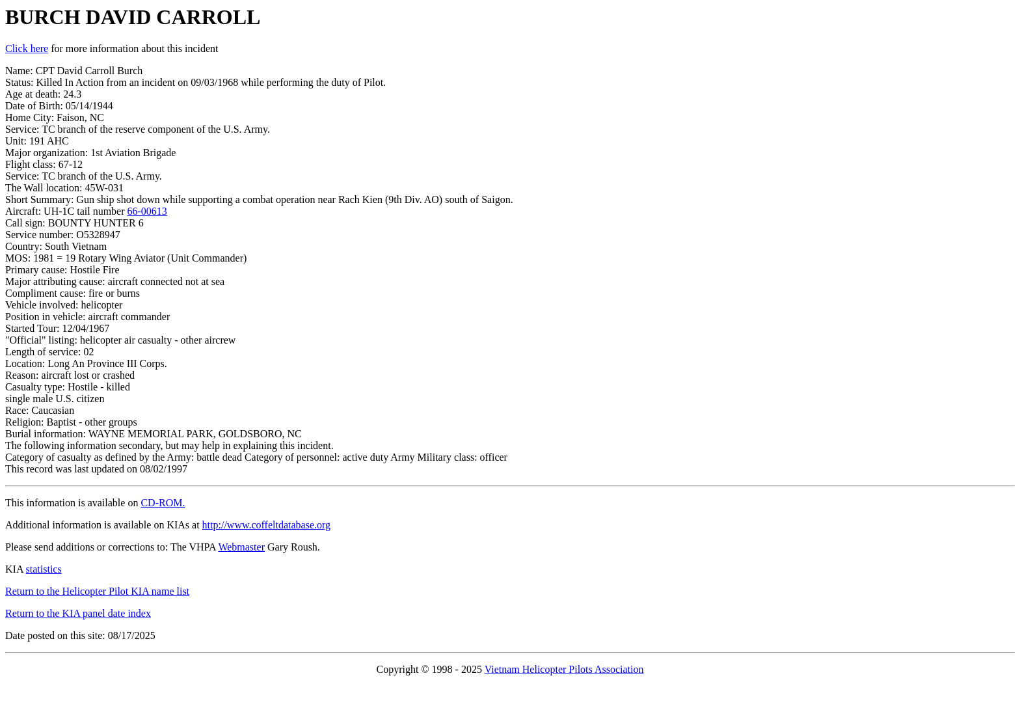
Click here (26, 48)
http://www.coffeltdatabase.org (266, 524)
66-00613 (147, 211)
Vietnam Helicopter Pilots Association (564, 669)
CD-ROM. (163, 502)
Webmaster (241, 546)
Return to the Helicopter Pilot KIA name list (97, 591)
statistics (44, 569)
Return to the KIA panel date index (78, 613)
